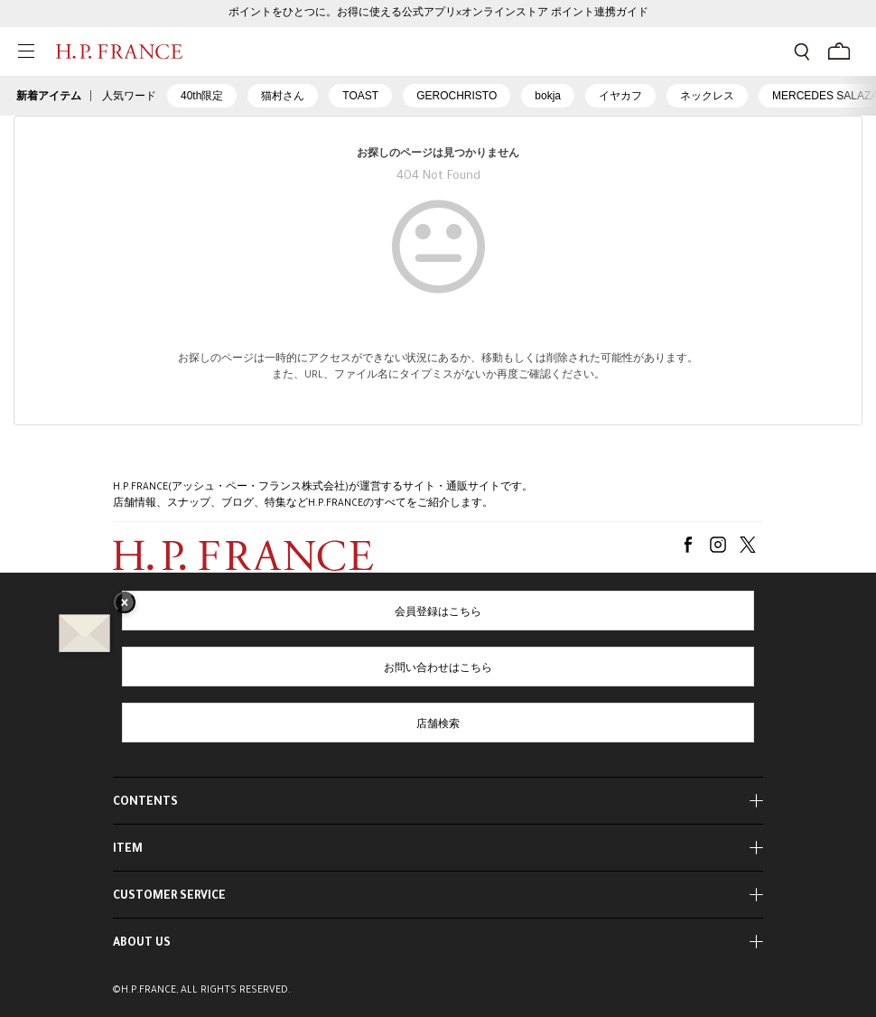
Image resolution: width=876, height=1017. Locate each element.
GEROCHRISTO (456, 95)
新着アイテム (48, 95)
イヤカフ (620, 95)
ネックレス (707, 95)
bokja (548, 95)
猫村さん (282, 95)
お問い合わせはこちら (438, 669)
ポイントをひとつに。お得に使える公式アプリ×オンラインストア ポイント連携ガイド (438, 13)
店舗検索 (438, 725)
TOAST (360, 95)
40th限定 (202, 95)
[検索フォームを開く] (802, 51)
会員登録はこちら (438, 613)
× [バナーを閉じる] (124, 604)
